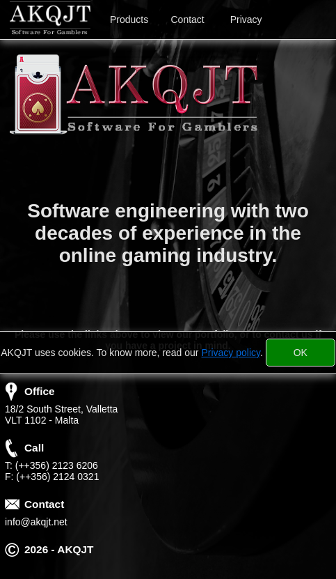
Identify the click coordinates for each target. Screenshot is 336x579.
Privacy (246, 19)
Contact (188, 19)
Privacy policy (230, 352)
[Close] (300, 352)
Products (129, 19)
